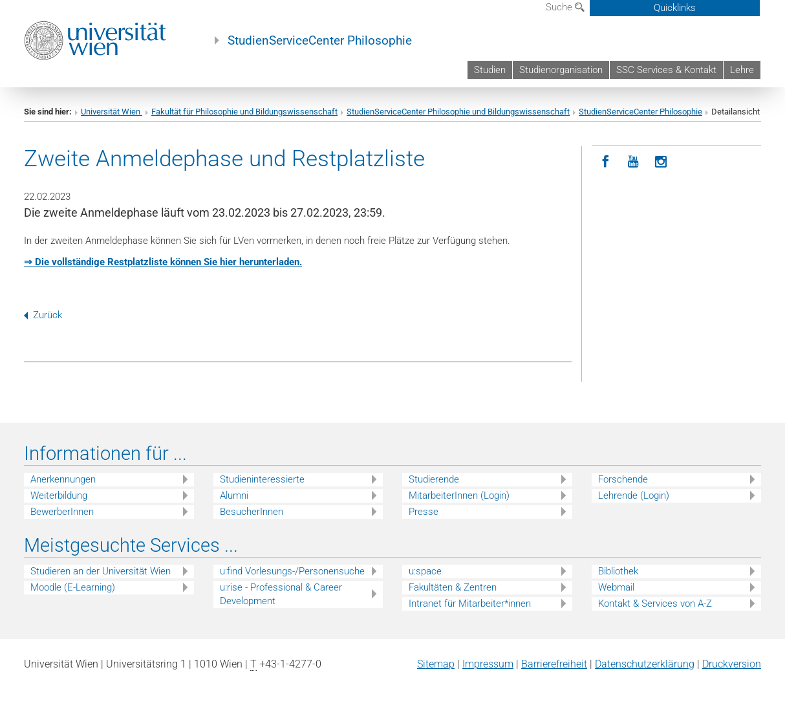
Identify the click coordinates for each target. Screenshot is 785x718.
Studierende (434, 479)
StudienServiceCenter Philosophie (320, 41)
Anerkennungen (63, 479)
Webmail (616, 587)
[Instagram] (661, 162)
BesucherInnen (251, 511)
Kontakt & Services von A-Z (655, 603)
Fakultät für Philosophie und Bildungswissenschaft (244, 111)
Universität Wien (111, 111)
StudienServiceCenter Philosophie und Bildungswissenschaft (458, 111)
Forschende (623, 479)
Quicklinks (675, 8)
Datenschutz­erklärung (644, 664)
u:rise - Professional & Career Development (281, 594)
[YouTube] (633, 162)
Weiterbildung (58, 495)
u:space (425, 571)
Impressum (487, 664)
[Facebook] (605, 162)
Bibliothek (618, 571)
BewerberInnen (62, 511)
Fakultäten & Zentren (453, 587)
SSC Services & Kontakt (666, 70)
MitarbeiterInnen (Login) (459, 495)
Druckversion (731, 664)
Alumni (234, 495)
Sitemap (436, 664)
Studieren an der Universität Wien (100, 571)
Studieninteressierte (262, 479)
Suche (565, 7)
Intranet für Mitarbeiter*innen (470, 603)
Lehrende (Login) (633, 495)
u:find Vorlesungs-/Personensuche (292, 571)
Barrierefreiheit (554, 664)
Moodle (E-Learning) (72, 587)
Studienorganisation (561, 70)
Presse (423, 511)
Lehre (742, 70)
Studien (490, 70)
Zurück (43, 315)
